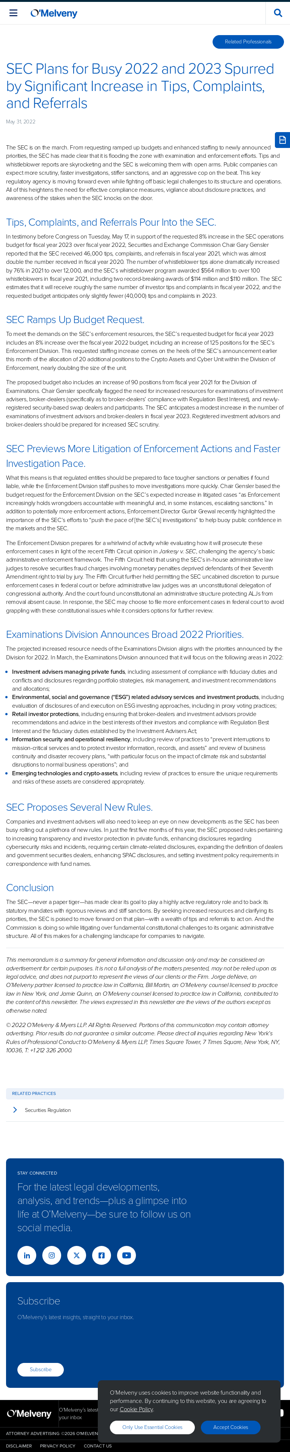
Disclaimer (19, 1446)
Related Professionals (248, 42)
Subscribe (40, 1369)
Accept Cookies (230, 1427)
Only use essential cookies (152, 1427)
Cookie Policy (136, 1409)
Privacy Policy (58, 1446)
